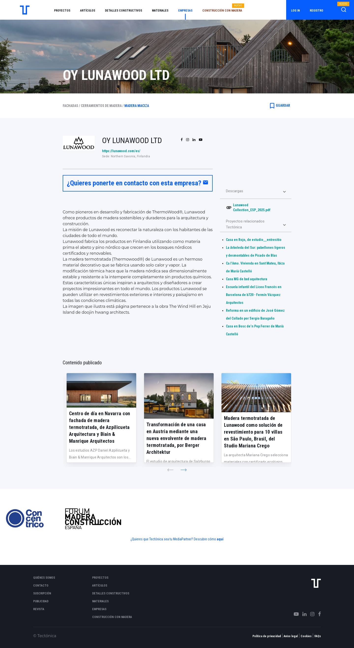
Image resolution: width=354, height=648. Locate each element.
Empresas (185, 10)
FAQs (317, 636)
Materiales (160, 10)
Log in (295, 10)
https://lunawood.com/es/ (121, 151)
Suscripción (42, 593)
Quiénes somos (44, 577)
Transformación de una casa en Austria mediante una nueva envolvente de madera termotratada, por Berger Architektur (176, 438)
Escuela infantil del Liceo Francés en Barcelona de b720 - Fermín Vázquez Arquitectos (253, 295)
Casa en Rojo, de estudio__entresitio (253, 240)
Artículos (87, 10)
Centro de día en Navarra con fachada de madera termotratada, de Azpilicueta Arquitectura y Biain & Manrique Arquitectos (99, 427)
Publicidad (40, 601)
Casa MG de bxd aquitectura (246, 279)
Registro (316, 10)
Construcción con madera (222, 10)
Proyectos (62, 10)
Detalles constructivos (123, 10)
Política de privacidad (266, 636)
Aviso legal (291, 636)
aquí (220, 539)
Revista (38, 609)
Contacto (40, 585)
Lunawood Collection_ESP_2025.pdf (251, 207)
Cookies (306, 636)
